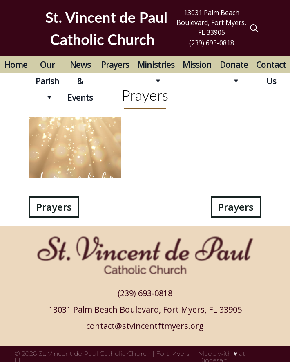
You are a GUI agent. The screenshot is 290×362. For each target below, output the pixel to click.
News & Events (80, 66)
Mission (197, 64)
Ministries (155, 64)
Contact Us (271, 66)
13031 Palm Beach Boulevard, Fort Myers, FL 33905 (211, 22)
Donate (234, 64)
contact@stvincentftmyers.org (145, 325)
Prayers (115, 64)
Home (15, 64)
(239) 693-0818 (211, 42)
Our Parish (47, 66)
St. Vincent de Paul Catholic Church (94, 354)
